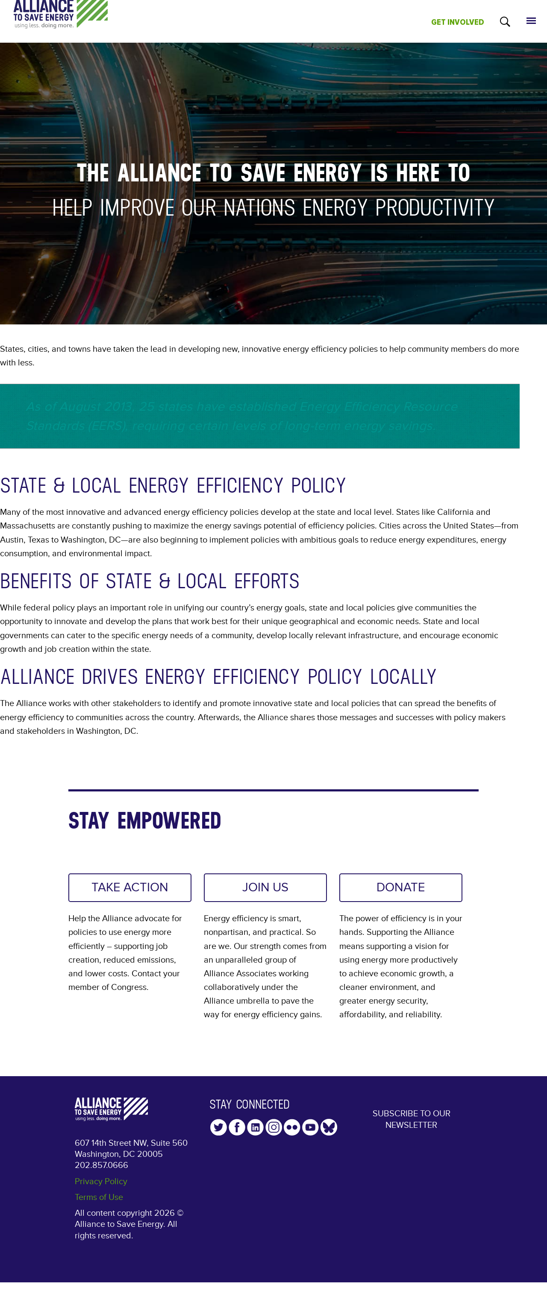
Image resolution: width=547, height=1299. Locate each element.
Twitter (218, 1127)
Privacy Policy (101, 1181)
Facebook (237, 1127)
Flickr (292, 1127)
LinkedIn (255, 1127)
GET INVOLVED (457, 22)
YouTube (310, 1127)
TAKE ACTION (129, 887)
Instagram (273, 1127)
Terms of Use (99, 1197)
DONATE (400, 887)
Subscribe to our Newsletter (411, 1119)
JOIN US (265, 887)
